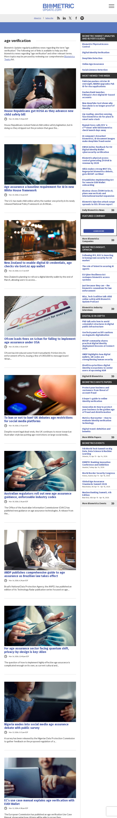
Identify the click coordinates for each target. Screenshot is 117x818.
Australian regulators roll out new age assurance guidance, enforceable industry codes (37, 495)
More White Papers (91, 437)
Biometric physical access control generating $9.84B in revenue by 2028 (97, 160)
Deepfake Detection (92, 58)
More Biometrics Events (94, 503)
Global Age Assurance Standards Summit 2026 (98, 484)
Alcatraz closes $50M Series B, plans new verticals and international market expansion (98, 193)
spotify (82, 18)
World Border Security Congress (98, 474)
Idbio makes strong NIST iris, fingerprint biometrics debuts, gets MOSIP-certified (97, 171)
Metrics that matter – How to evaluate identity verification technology (96, 420)
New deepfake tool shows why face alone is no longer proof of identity (98, 106)
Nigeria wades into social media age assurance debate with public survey (36, 726)
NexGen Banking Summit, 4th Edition (98, 495)
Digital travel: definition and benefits (96, 430)
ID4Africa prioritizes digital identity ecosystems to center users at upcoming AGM (97, 368)
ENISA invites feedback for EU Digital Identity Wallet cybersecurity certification (97, 149)
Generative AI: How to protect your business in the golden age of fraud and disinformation (98, 409)
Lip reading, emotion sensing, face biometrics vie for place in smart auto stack (97, 117)
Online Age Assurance (93, 64)
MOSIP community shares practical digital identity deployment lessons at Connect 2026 (98, 345)
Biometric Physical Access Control (95, 45)
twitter (70, 18)
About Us (37, 18)
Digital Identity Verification (95, 52)
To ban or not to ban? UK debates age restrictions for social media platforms (38, 419)
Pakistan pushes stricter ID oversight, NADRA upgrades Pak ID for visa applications (98, 84)
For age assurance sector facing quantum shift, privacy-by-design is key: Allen (36, 650)
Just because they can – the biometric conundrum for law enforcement (97, 288)
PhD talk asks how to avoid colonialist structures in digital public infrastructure (98, 324)
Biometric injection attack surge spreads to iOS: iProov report (98, 203)
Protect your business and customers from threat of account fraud (95, 390)
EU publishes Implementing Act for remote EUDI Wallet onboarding (97, 182)
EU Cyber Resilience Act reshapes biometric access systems (96, 277)
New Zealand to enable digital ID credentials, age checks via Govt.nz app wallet (38, 264)
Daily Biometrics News (93, 210)
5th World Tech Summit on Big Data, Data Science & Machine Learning (98, 452)
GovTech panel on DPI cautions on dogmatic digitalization (97, 333)
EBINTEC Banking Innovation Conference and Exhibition (98, 465)
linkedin (64, 18)
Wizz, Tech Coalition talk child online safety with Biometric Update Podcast (97, 299)
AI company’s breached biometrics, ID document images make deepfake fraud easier (98, 139)
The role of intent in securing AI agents (98, 267)
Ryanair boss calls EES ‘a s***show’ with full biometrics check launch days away (97, 128)
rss (58, 18)
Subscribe (49, 18)
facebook (76, 18)
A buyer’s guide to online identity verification (94, 400)
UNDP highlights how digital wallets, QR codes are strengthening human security (97, 357)
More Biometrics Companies (90, 240)
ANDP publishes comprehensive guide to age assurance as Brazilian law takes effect (34, 574)
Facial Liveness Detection (95, 70)
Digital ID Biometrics (92, 376)
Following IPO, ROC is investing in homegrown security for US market (97, 258)
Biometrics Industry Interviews (92, 308)
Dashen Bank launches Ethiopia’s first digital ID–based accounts (98, 95)
